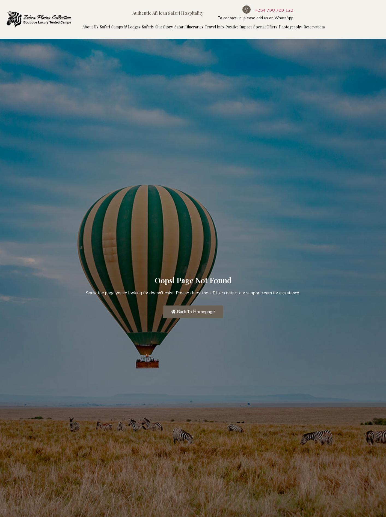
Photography (290, 27)
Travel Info (214, 27)
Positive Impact (238, 27)
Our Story (164, 27)
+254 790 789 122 (274, 10)
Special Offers (265, 27)
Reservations (314, 27)
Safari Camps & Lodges (120, 27)
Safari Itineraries (188, 27)
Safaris (148, 27)
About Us (90, 27)
